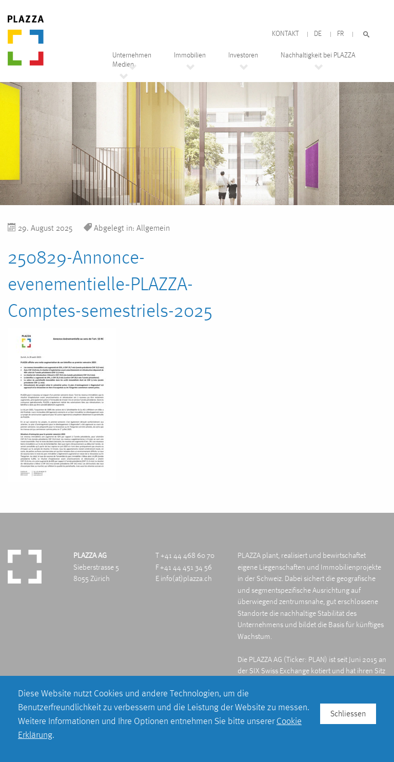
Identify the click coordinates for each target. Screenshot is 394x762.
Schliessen (348, 713)
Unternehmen (131, 55)
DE (318, 33)
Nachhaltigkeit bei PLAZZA (318, 55)
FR (340, 33)
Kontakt (285, 33)
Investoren (243, 55)
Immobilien (190, 55)
